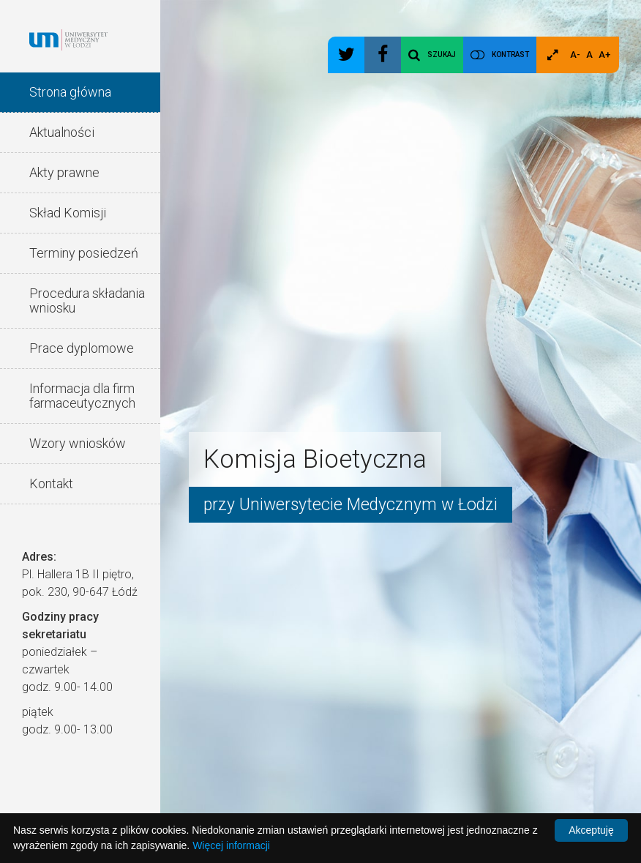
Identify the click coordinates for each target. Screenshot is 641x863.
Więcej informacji (231, 845)
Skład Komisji (67, 212)
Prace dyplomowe (81, 348)
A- (575, 54)
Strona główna (70, 92)
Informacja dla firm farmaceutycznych (82, 396)
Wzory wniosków (77, 443)
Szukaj (432, 55)
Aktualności (61, 132)
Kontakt (51, 483)
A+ (604, 54)
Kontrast (510, 55)
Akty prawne (64, 172)
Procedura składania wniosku (87, 300)
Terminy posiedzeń (83, 253)
